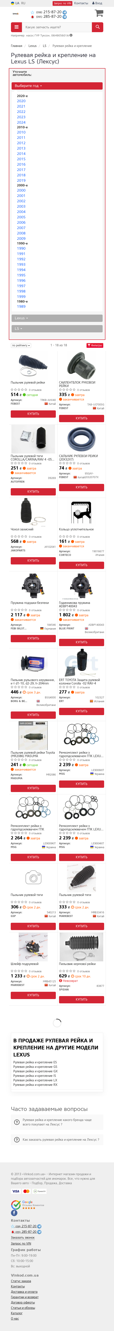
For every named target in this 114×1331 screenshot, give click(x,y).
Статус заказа (21, 1281)
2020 (21, 101)
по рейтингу (21, 345)
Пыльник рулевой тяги (27, 895)
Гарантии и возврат (25, 1297)
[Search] (97, 27)
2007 (21, 227)
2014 (21, 153)
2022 (21, 111)
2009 (21, 238)
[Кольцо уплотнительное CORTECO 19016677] (81, 512)
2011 (21, 137)
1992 (21, 259)
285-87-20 (46, 16)
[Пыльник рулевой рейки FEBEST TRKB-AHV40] (33, 365)
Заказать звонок (23, 1238)
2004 (21, 211)
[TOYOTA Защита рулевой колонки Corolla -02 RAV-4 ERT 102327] (81, 663)
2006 (21, 222)
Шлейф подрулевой (24, 964)
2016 (21, 164)
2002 (21, 201)
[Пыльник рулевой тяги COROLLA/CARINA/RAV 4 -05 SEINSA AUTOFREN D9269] (33, 439)
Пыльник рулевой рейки (28, 383)
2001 (21, 195)
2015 (21, 159)
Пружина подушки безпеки (30, 603)
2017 (21, 169)
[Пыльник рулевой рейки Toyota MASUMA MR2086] (33, 736)
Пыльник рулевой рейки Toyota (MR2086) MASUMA (33, 754)
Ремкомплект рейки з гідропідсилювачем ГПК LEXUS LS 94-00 (81, 827)
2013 (21, 148)
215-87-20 (46, 12)
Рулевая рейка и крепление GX (35, 1071)
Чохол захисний (22, 529)
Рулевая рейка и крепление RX (35, 1085)
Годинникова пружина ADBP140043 (74, 604)
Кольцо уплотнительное (76, 529)
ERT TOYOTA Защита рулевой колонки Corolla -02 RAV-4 (79, 681)
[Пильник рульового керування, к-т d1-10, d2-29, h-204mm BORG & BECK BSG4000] (33, 663)
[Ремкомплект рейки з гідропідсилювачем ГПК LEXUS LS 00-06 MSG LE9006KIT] (81, 736)
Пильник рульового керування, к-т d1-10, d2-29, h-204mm (33, 681)
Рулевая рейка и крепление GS (35, 1067)
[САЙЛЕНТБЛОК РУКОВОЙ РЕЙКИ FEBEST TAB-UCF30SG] (81, 365)
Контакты (81, 3)
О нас (15, 1319)
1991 (21, 253)
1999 (21, 296)
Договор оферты (23, 1303)
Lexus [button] (21, 318)
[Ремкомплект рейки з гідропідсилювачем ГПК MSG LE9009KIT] (33, 809)
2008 (21, 233)
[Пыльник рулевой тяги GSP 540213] (33, 878)
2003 (21, 206)
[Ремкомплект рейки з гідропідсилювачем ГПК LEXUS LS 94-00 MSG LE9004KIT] (81, 809)
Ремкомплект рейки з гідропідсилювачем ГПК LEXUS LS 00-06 (81, 754)
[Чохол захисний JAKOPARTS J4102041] (33, 512)
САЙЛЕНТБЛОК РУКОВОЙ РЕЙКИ (77, 384)
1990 (21, 248)
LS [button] (18, 328)
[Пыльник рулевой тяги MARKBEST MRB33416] (81, 878)
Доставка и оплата (24, 1292)
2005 (21, 217)
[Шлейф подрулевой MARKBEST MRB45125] (33, 947)
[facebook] (14, 1213)
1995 (21, 275)
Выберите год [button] (28, 85)
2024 (21, 122)
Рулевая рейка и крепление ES (35, 1062)
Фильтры (95, 345)
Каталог (17, 1313)
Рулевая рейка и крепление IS (34, 1076)
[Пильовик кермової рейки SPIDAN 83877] (81, 947)
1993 (21, 264)
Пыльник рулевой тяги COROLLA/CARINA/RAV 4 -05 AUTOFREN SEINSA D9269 (31, 458)
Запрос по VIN (62, 3)
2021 (21, 106)
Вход (97, 3)
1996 (21, 280)
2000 (21, 190)
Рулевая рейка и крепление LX (35, 1080)
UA (15, 3)
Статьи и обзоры (23, 1308)
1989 (21, 306)
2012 (21, 143)
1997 (21, 286)
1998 (21, 291)
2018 (21, 175)
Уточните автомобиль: (22, 73)
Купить (33, 414)
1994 (21, 269)
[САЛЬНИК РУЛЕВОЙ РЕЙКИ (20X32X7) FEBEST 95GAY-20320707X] (81, 439)
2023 (21, 117)
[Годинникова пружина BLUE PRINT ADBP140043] (81, 586)
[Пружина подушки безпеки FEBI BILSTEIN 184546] (33, 586)
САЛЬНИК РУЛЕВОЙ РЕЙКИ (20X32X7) (78, 458)
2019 (21, 180)
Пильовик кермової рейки (77, 964)
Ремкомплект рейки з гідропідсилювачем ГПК (27, 827)
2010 (21, 132)
